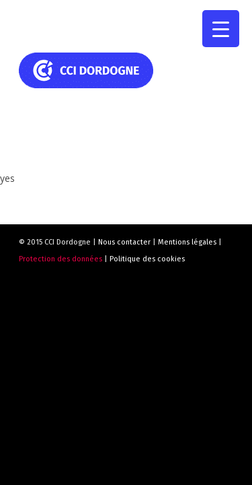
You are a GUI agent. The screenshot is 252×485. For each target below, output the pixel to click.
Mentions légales (187, 242)
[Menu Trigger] (220, 28)
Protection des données (60, 259)
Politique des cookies (147, 259)
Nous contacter (124, 242)
